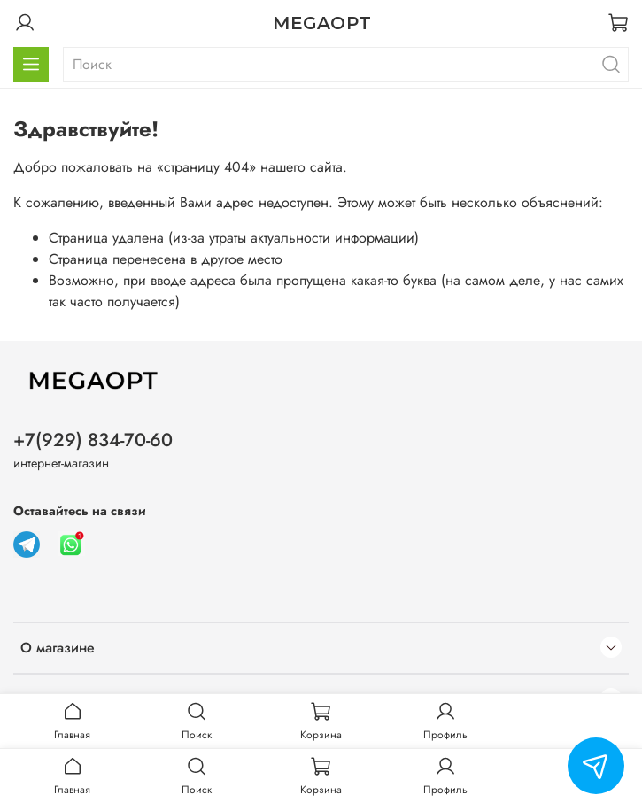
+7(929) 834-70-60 (93, 440)
